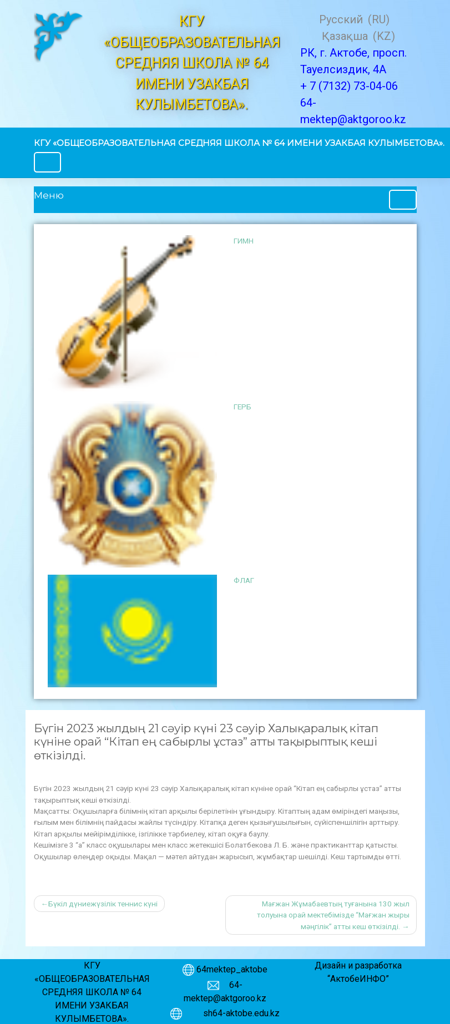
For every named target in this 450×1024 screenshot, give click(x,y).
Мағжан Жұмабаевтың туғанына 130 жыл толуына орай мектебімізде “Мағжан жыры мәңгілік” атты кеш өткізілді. (333, 915)
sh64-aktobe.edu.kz (236, 1013)
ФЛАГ (244, 580)
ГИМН (244, 240)
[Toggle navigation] (48, 162)
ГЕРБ (242, 406)
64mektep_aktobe (231, 969)
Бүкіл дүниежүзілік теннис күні (103, 903)
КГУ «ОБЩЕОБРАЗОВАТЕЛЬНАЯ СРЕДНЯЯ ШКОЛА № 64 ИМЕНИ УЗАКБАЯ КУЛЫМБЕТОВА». (239, 143)
